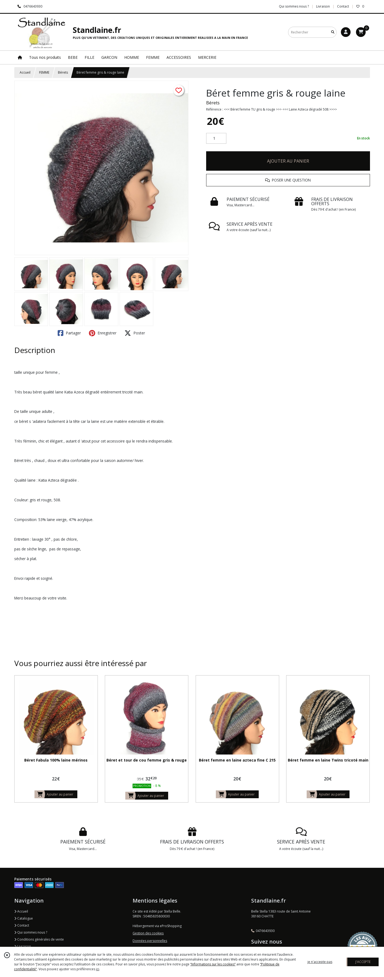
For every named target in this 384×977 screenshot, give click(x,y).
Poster (134, 333)
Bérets (63, 72)
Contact (343, 6)
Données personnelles (150, 940)
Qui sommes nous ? (30, 932)
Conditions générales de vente (39, 939)
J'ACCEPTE (363, 961)
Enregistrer (102, 333)
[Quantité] (216, 138)
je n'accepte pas (319, 961)
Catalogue (23, 918)
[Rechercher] (332, 32)
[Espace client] (346, 32)
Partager (69, 333)
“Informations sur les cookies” (213, 964)
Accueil (25, 72)
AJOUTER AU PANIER (288, 161)
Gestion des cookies (148, 933)
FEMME (44, 72)
